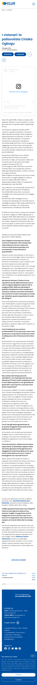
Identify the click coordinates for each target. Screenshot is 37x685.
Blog (3, 10)
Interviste (9, 10)
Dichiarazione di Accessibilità (13, 637)
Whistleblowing (9, 639)
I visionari (20, 54)
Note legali (17, 635)
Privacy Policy (20, 632)
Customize (18, 679)
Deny (32, 655)
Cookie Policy (8, 635)
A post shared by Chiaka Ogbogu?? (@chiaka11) (19, 112)
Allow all (19, 674)
